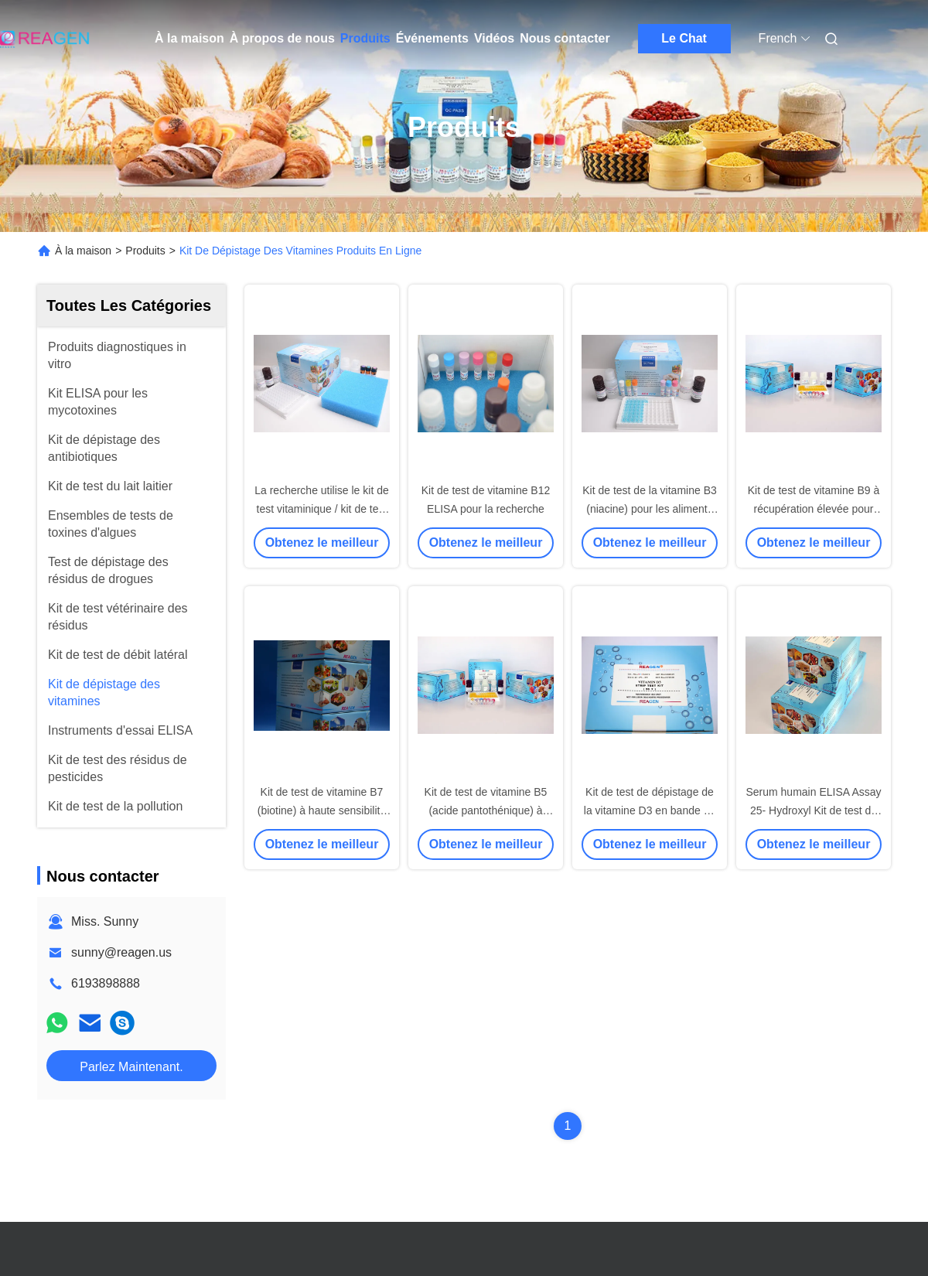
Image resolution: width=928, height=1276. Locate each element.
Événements (432, 38)
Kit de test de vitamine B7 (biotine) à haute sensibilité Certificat (322, 810)
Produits (365, 38)
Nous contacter (564, 38)
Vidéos (494, 38)
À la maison (189, 38)
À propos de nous (282, 38)
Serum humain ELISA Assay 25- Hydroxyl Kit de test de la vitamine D (813, 810)
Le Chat (684, 38)
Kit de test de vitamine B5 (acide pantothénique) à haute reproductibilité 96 (486, 810)
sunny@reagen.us (121, 952)
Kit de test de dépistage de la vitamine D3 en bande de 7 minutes (649, 810)
